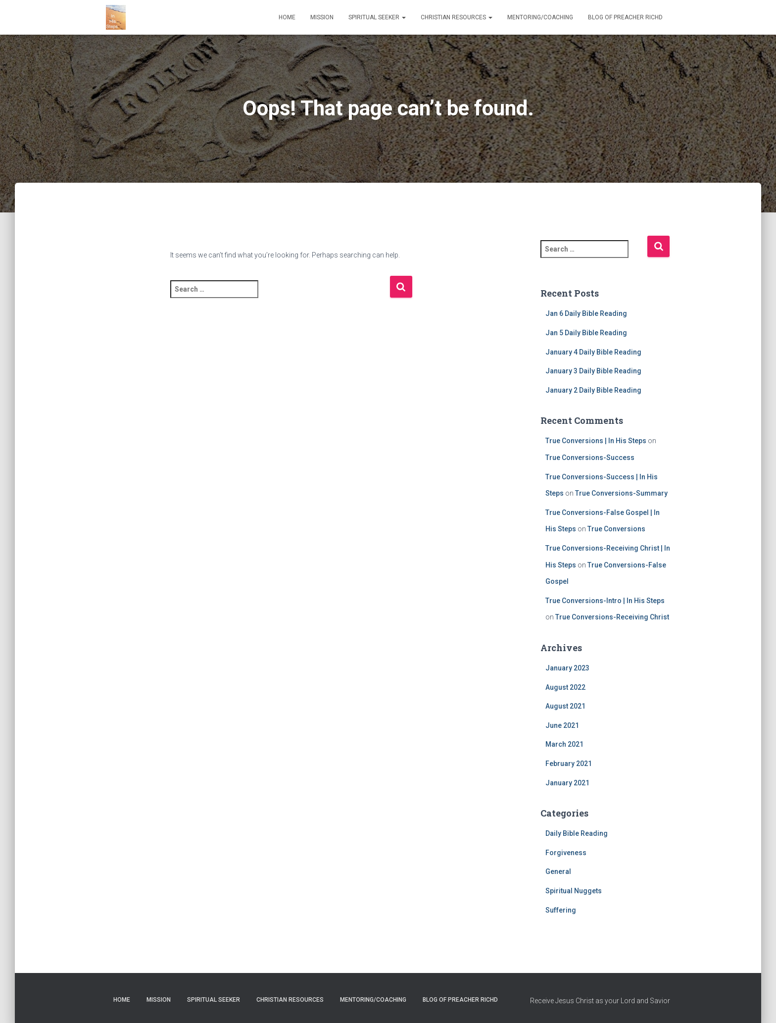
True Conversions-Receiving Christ (612, 617)
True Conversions (616, 529)
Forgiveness (565, 853)
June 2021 (562, 725)
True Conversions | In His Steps (595, 441)
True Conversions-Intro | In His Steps (605, 601)
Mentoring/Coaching (540, 17)
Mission (322, 17)
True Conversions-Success (589, 457)
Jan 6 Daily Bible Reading (586, 313)
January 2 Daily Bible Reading (593, 390)
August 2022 (565, 687)
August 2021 (565, 706)
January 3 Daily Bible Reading (593, 371)
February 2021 (568, 763)
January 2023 (567, 668)
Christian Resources (456, 17)
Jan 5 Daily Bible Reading (586, 333)
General (558, 871)
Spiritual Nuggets (573, 891)
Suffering (560, 910)
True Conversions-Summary (621, 493)
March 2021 (564, 744)
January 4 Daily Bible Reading (593, 352)
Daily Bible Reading (576, 833)
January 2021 (567, 783)
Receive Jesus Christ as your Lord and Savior (600, 1001)
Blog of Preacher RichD (625, 17)
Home (287, 17)
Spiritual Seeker (377, 17)
